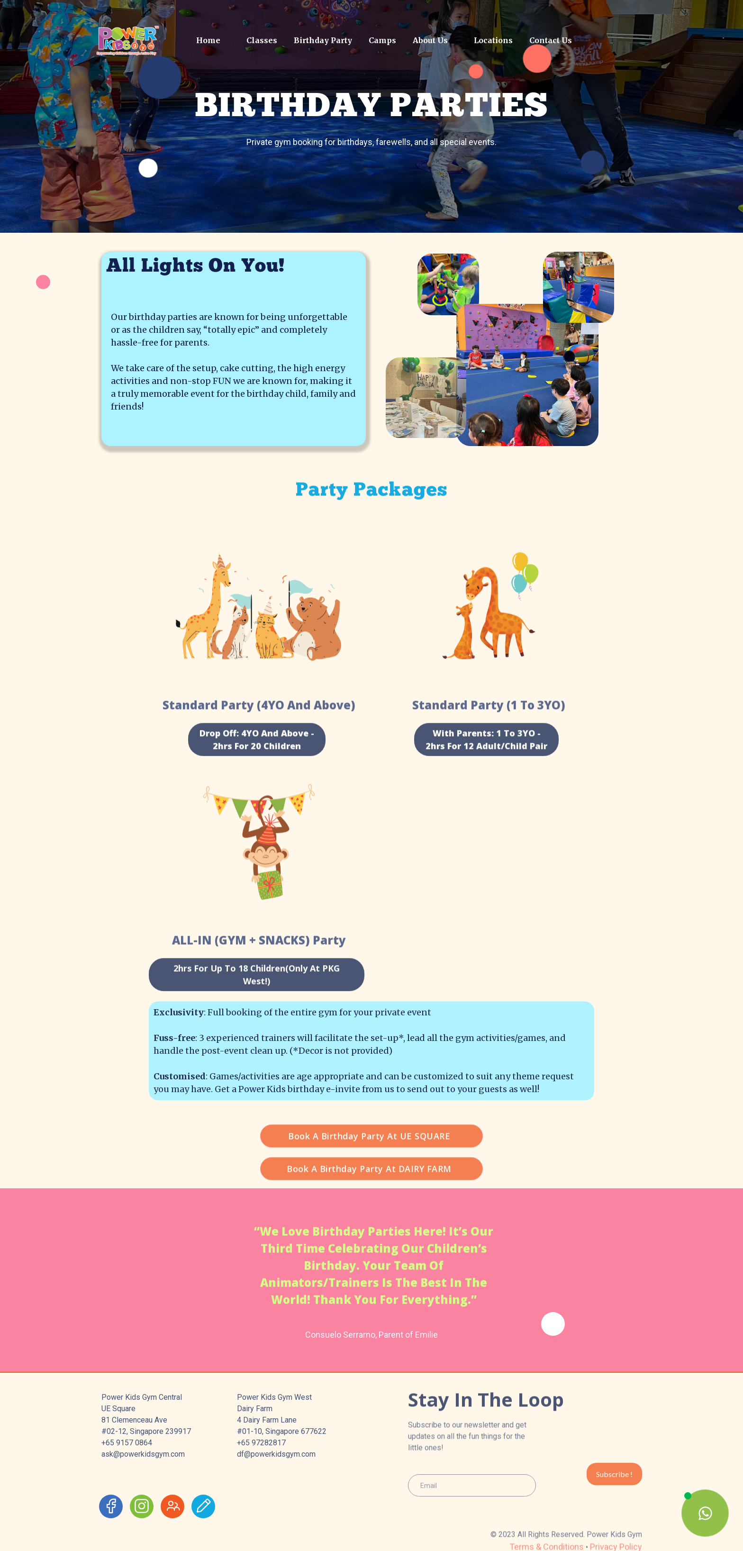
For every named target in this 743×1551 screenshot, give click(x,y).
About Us (430, 40)
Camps (382, 40)
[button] (258, 40)
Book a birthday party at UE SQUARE (369, 1158)
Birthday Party (323, 40)
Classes (261, 40)
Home (208, 40)
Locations (493, 40)
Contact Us (550, 40)
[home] (140, 40)
